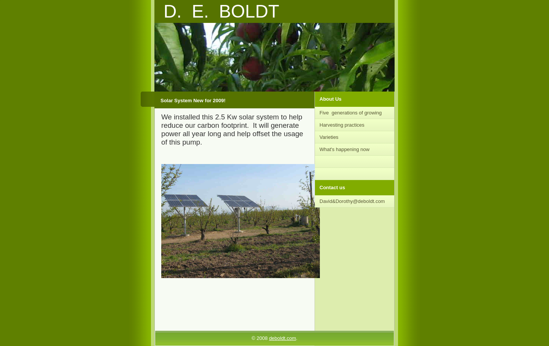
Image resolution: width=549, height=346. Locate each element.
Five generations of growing (350, 113)
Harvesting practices (341, 125)
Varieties (329, 137)
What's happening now (344, 149)
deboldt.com (282, 338)
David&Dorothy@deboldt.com (352, 201)
